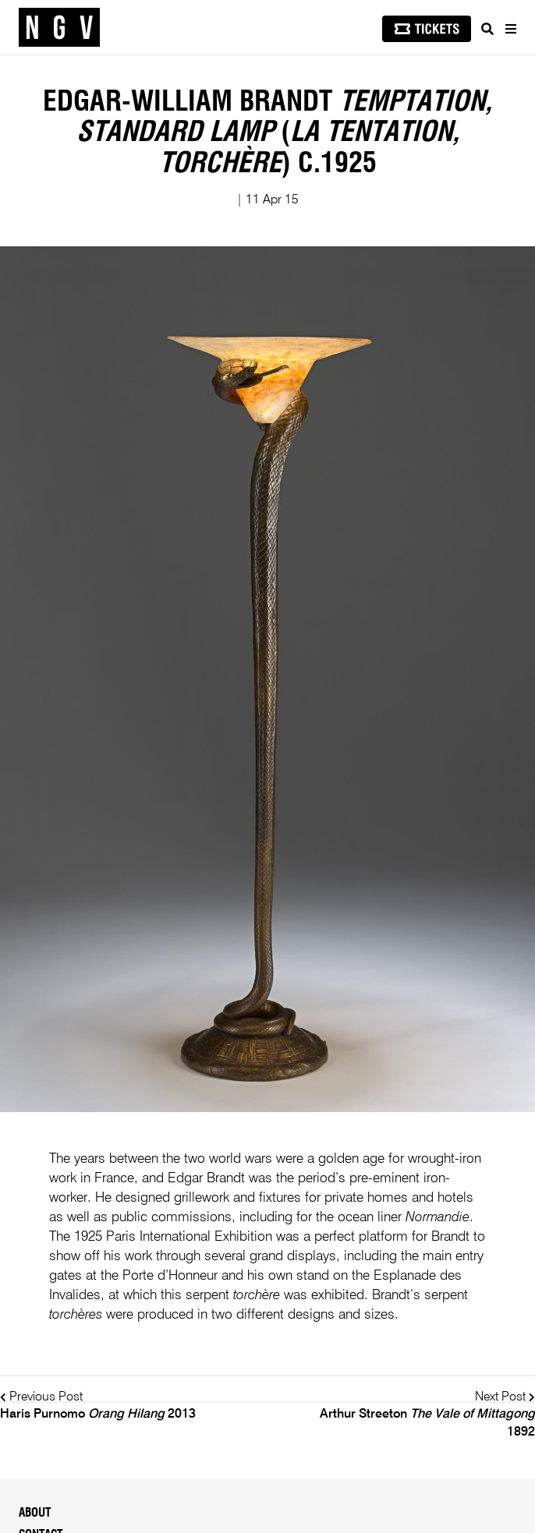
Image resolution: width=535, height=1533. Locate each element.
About (35, 1513)
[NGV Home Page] (59, 27)
